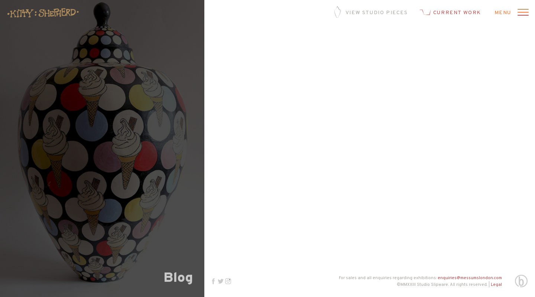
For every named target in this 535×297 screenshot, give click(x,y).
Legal (496, 284)
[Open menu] (522, 13)
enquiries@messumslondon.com (470, 278)
